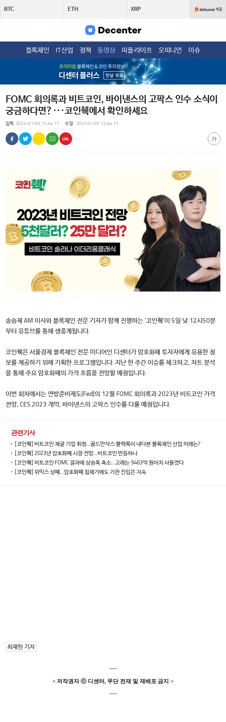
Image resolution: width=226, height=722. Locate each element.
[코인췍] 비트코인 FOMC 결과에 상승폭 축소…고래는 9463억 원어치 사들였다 (99, 462)
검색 (215, 29)
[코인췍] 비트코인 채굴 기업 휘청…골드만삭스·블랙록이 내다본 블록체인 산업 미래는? (108, 443)
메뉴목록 (11, 30)
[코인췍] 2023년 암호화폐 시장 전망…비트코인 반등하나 (76, 453)
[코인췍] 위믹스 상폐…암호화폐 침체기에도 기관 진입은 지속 (80, 471)
